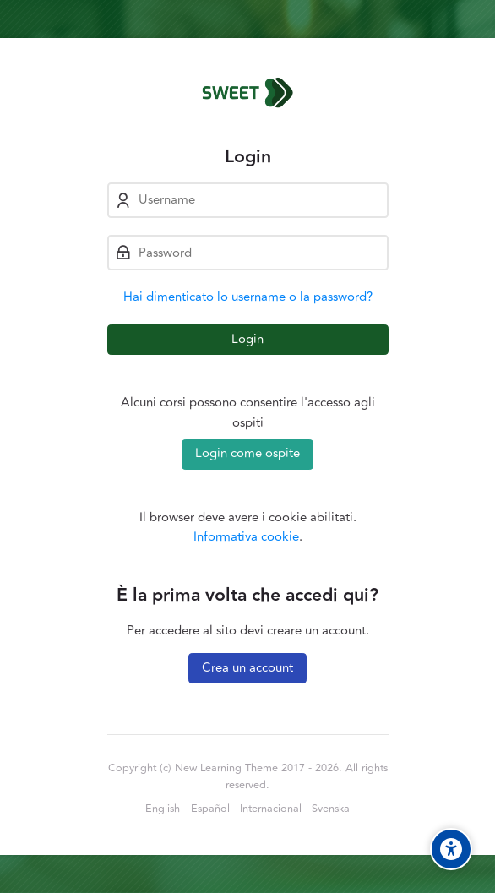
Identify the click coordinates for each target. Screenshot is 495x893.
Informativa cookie (246, 537)
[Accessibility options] (451, 849)
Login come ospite (247, 453)
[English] (162, 809)
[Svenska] (331, 809)
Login (247, 339)
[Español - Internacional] (246, 809)
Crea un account (247, 668)
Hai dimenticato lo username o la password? (248, 297)
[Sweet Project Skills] (248, 92)
